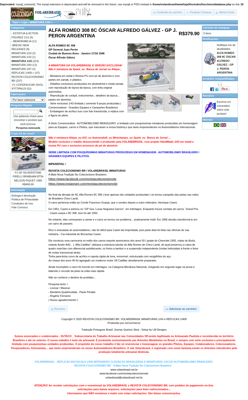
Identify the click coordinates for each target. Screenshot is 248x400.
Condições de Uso (22, 203)
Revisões (208, 95)
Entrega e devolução (24, 195)
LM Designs (159, 329)
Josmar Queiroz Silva (126, 329)
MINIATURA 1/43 (40, 22)
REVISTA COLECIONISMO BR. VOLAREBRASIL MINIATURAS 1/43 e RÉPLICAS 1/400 (135, 319)
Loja (24, 22)
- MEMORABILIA (21, 41)
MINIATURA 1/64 (22, 64)
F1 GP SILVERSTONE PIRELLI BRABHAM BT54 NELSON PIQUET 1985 (28, 176)
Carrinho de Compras (216, 27)
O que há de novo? (23, 133)
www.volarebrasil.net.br (124, 369)
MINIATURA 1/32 (22, 57)
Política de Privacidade (25, 199)
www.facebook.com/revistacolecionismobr (124, 373)
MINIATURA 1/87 (22, 69)
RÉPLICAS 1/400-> (23, 72)
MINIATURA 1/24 (22, 53)
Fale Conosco (20, 207)
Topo (15, 22)
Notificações (210, 39)
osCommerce (132, 322)
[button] (168, 12)
